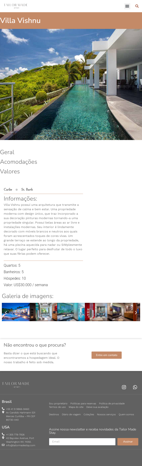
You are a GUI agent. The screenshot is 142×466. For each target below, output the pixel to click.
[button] (127, 6)
